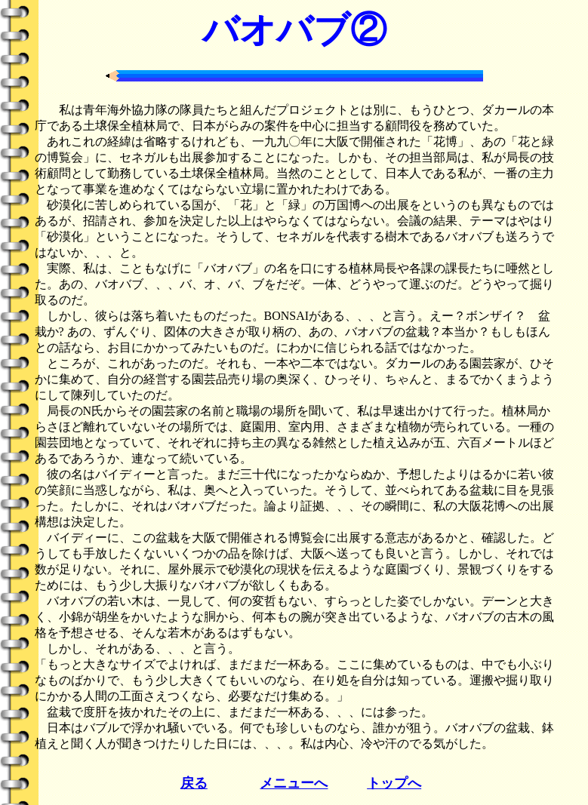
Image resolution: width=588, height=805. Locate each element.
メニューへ (294, 783)
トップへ (394, 783)
